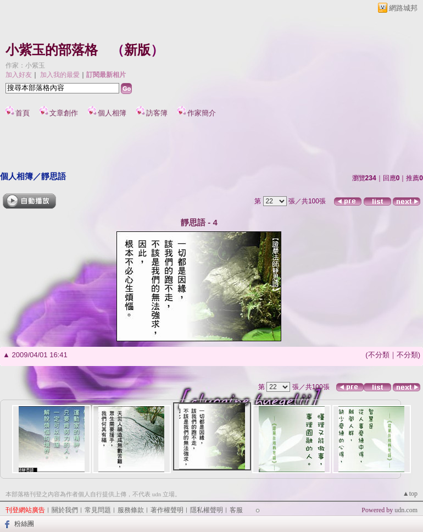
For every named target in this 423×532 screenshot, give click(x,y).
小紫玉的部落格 (51, 50)
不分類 (378, 355)
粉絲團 (24, 524)
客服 (236, 510)
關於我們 (65, 510)
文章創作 (63, 113)
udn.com (406, 510)
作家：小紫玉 (25, 65)
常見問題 (98, 510)
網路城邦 (403, 8)
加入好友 (18, 75)
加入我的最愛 (60, 75)
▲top (410, 493)
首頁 (22, 113)
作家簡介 (201, 113)
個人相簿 (112, 113)
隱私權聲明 (206, 510)
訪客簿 (157, 113)
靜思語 (53, 176)
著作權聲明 (167, 510)
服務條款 (131, 510)
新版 (137, 50)
